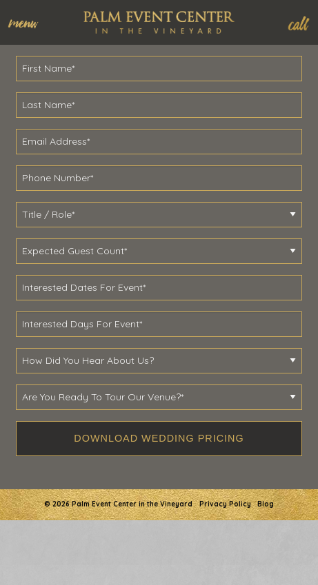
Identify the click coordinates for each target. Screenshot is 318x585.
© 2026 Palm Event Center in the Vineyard (118, 504)
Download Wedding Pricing (159, 438)
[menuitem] (30, 22)
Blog (265, 504)
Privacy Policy (225, 504)
